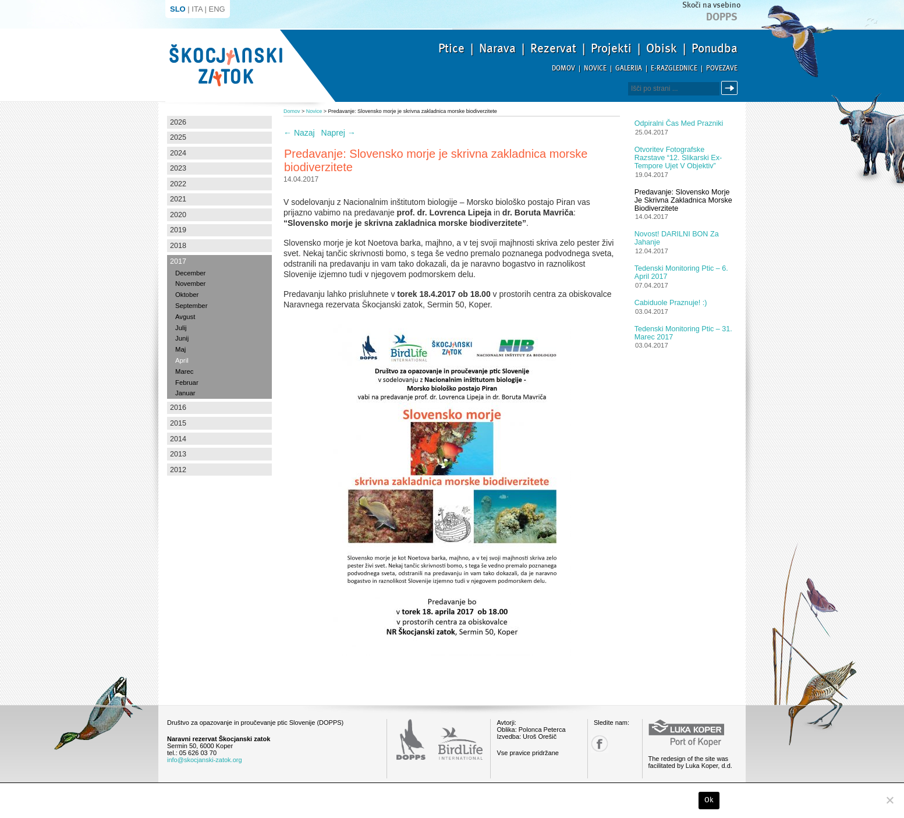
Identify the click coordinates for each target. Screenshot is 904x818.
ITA (197, 9)
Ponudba (715, 48)
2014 (178, 439)
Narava (497, 48)
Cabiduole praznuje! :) (670, 303)
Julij (181, 327)
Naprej (338, 132)
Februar (186, 382)
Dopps (722, 17)
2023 (178, 168)
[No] (889, 800)
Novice (595, 68)
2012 (178, 470)
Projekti (611, 48)
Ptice (451, 48)
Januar (185, 392)
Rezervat (553, 48)
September (191, 305)
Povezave (722, 68)
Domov (563, 68)
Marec (184, 371)
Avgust (185, 316)
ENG (217, 9)
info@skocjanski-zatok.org (204, 759)
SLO (178, 9)
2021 (178, 199)
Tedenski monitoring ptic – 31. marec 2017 (683, 333)
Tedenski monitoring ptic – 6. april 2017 (681, 272)
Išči (731, 88)
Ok (709, 800)
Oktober (186, 294)
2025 (178, 137)
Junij (182, 338)
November (190, 283)
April (182, 360)
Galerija (628, 68)
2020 (178, 215)
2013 (178, 454)
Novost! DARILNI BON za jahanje (676, 238)
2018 (178, 246)
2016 (178, 407)
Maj (180, 349)
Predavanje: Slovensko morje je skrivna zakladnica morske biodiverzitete (683, 200)
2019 (178, 230)
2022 (178, 184)
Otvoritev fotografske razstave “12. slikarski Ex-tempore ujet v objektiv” (678, 158)
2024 (178, 153)
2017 (178, 261)
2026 (178, 122)
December (190, 273)
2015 (178, 423)
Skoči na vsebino (711, 5)
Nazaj (299, 132)
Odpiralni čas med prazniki (679, 123)
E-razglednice (674, 68)
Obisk (661, 48)
